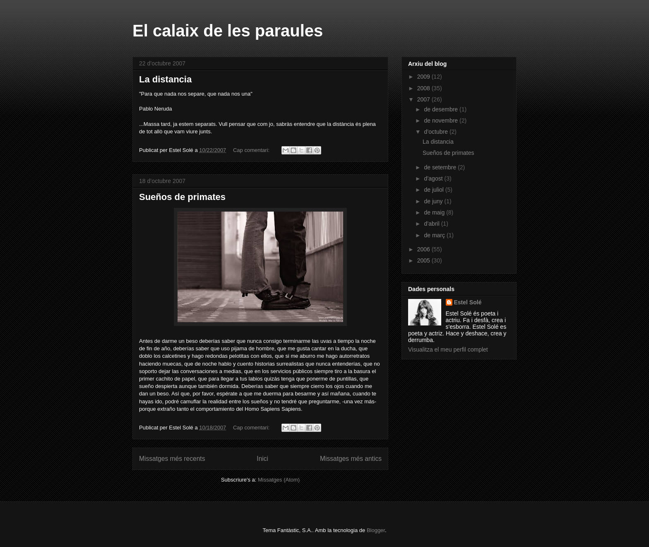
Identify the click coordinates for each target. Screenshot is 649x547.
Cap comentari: (252, 150)
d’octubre (436, 131)
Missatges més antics (351, 458)
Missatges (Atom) (279, 480)
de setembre (441, 167)
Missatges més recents (172, 458)
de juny (434, 201)
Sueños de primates (182, 197)
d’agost (434, 178)
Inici (262, 458)
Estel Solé (468, 302)
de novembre (441, 120)
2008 (424, 88)
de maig (435, 212)
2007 (424, 99)
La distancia (165, 79)
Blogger (376, 530)
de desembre (441, 109)
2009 (424, 76)
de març (435, 235)
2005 (424, 260)
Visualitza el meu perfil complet (448, 349)
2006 (424, 249)
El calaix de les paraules (227, 31)
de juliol (434, 189)
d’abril (432, 223)
